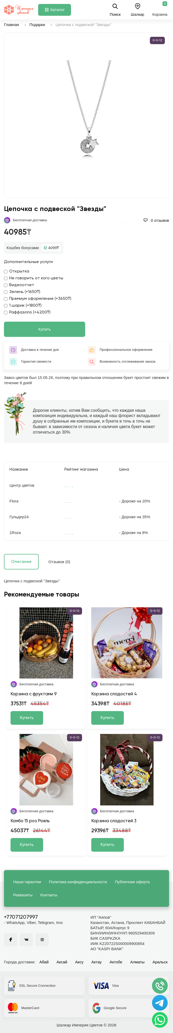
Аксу (79, 962)
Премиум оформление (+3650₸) (37, 299)
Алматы (137, 962)
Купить (44, 329)
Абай (44, 962)
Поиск (115, 9)
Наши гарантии (27, 882)
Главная (11, 24)
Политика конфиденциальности (78, 882)
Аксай (62, 962)
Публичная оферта (132, 882)
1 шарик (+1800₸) (23, 306)
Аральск (159, 962)
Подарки (37, 24)
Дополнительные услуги (28, 262)
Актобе (116, 962)
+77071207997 (21, 917)
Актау (96, 962)
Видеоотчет (19, 285)
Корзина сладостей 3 (113, 821)
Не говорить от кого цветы (33, 278)
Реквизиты (23, 895)
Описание (21, 562)
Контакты (49, 895)
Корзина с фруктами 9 (34, 694)
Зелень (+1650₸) (22, 292)
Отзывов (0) (59, 561)
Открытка (16, 271)
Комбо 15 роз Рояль (30, 821)
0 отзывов (156, 220)
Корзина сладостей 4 (114, 694)
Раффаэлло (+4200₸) (27, 312)
